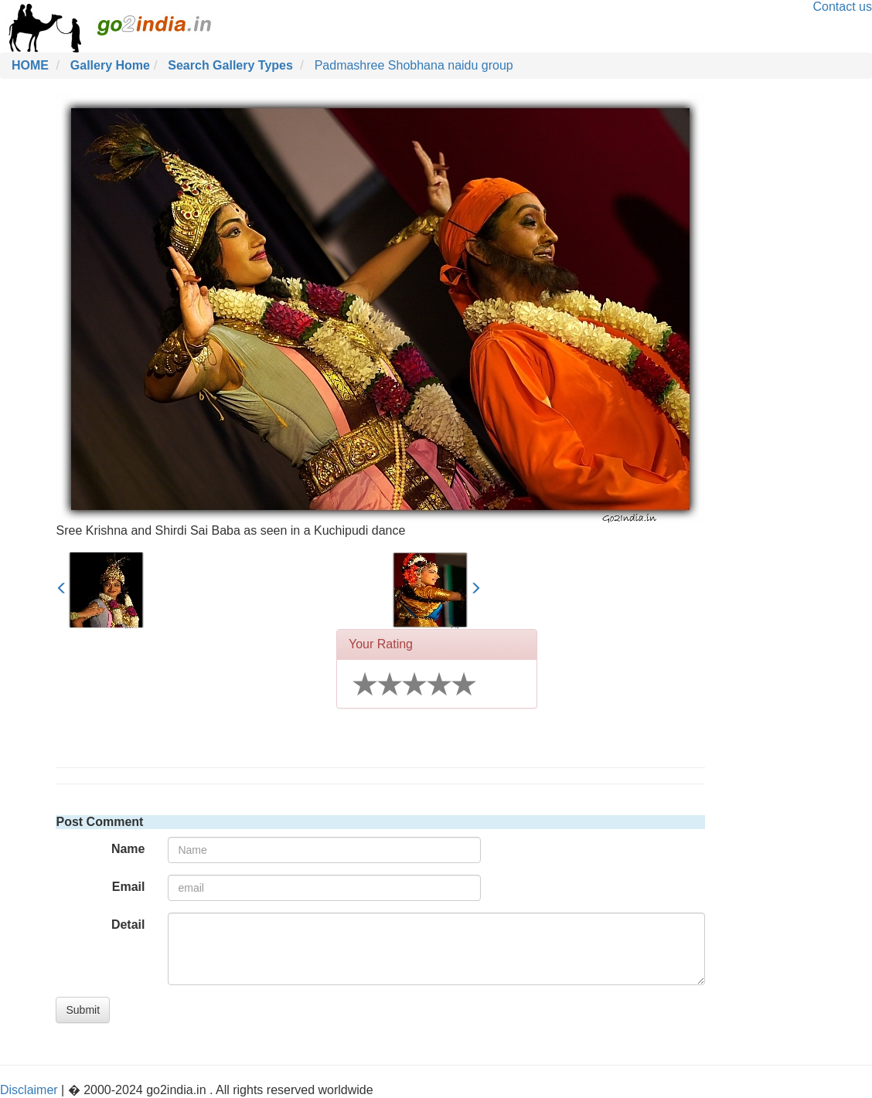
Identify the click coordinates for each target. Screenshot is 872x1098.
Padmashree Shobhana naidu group (414, 65)
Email (128, 886)
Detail (128, 924)
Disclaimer (29, 1089)
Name (128, 848)
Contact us (842, 6)
